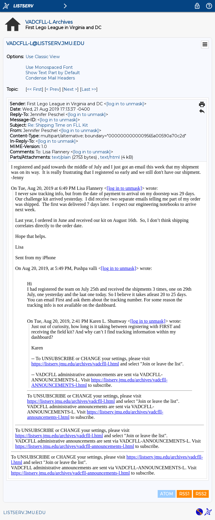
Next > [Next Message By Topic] (70, 89)
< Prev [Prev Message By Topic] (52, 89)
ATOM (166, 494)
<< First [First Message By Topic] (34, 89)
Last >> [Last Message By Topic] (88, 89)
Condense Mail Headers (50, 78)
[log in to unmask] (125, 103)
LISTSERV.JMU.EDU (24, 512)
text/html (110, 157)
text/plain (61, 157)
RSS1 (184, 494)
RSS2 (200, 494)
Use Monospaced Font (49, 67)
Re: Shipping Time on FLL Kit (58, 125)
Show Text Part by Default (53, 72)
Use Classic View (43, 56)
